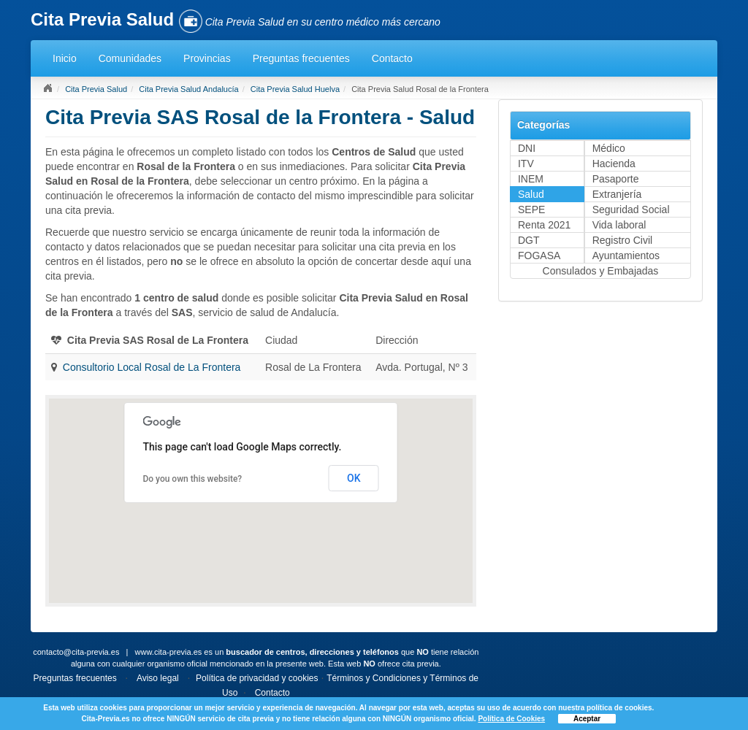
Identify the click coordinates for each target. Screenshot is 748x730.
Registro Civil (622, 240)
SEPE (531, 209)
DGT (529, 240)
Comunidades (130, 58)
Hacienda (614, 163)
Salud (531, 194)
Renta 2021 (544, 225)
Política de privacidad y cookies (257, 678)
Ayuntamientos (626, 255)
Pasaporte (615, 179)
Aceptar (586, 719)
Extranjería (617, 194)
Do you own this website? (192, 479)
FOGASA (539, 255)
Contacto (392, 58)
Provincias (207, 58)
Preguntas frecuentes (301, 58)
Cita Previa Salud (96, 89)
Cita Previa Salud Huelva (295, 89)
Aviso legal (158, 678)
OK (354, 478)
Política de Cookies (511, 719)
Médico (608, 148)
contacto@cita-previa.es (76, 652)
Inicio (65, 58)
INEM (530, 179)
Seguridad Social (631, 209)
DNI (526, 148)
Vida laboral (619, 225)
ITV (526, 163)
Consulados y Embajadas (601, 271)
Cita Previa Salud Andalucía (188, 89)
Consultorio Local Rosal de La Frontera (152, 367)
